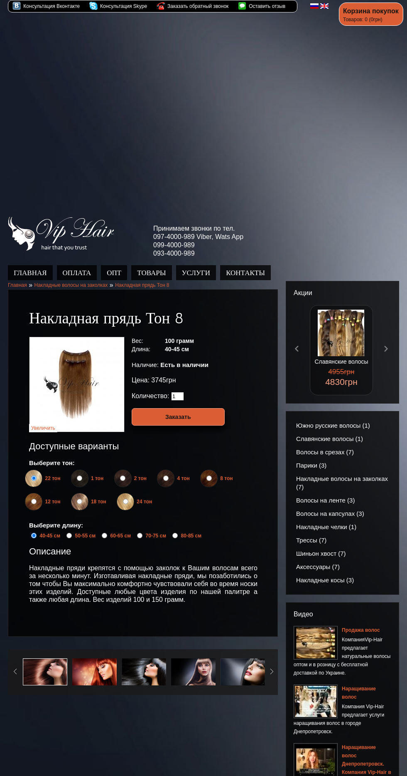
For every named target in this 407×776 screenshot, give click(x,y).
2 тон (138, 470)
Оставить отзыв (261, 6)
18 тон (96, 493)
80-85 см (191, 527)
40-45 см (49, 527)
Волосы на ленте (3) (325, 491)
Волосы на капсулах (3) (330, 505)
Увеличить (43, 420)
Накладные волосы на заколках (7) (342, 474)
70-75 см (156, 527)
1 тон (94, 470)
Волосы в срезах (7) (325, 443)
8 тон (224, 470)
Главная (17, 277)
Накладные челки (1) (326, 518)
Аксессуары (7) (318, 558)
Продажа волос (61, 225)
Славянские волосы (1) (329, 430)
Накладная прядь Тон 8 (142, 277)
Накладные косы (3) (325, 571)
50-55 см (85, 527)
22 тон (49, 470)
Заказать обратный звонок (193, 6)
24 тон (141, 493)
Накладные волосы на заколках (71, 277)
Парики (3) (311, 457)
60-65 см (120, 527)
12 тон (49, 493)
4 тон (180, 470)
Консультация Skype (118, 6)
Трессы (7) (311, 531)
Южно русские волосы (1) (333, 417)
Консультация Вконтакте (46, 6)
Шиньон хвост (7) (321, 545)
